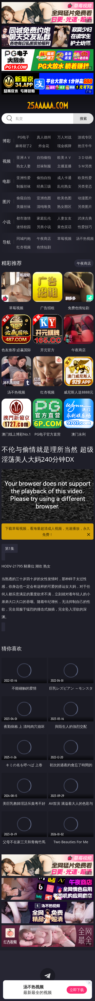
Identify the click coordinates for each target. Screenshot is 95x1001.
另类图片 (85, 206)
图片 (7, 201)
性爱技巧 (85, 226)
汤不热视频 (85, 238)
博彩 (7, 141)
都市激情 (23, 218)
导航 (7, 242)
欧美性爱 (85, 177)
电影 (7, 181)
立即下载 (77, 989)
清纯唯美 (44, 206)
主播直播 (64, 166)
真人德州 (44, 137)
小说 (7, 222)
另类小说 (44, 226)
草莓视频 (64, 238)
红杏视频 (23, 247)
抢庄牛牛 (85, 145)
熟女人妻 (23, 166)
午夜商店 (44, 238)
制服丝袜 (23, 186)
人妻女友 (64, 218)
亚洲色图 (44, 197)
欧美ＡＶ (64, 157)
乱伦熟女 (64, 186)
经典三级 (44, 186)
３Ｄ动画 (85, 157)
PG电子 (23, 137)
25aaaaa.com (47, 106)
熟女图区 (64, 206)
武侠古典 (85, 218)
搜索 (83, 118)
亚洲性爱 (23, 177)
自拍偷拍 (44, 157)
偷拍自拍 (44, 177)
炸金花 (44, 145)
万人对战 (64, 137)
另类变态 (85, 186)
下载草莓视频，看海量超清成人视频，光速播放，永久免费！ (48, 532)
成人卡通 (64, 177)
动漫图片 (85, 197)
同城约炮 (23, 238)
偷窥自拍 (23, 197)
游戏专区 (85, 137)
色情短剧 (44, 247)
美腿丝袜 (23, 206)
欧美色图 (64, 197)
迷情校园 (23, 226)
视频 (7, 161)
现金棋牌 (64, 145)
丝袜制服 (44, 166)
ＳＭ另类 (85, 166)
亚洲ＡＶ (23, 157)
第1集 (9, 548)
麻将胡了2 (23, 145)
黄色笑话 (64, 226)
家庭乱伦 (44, 218)
